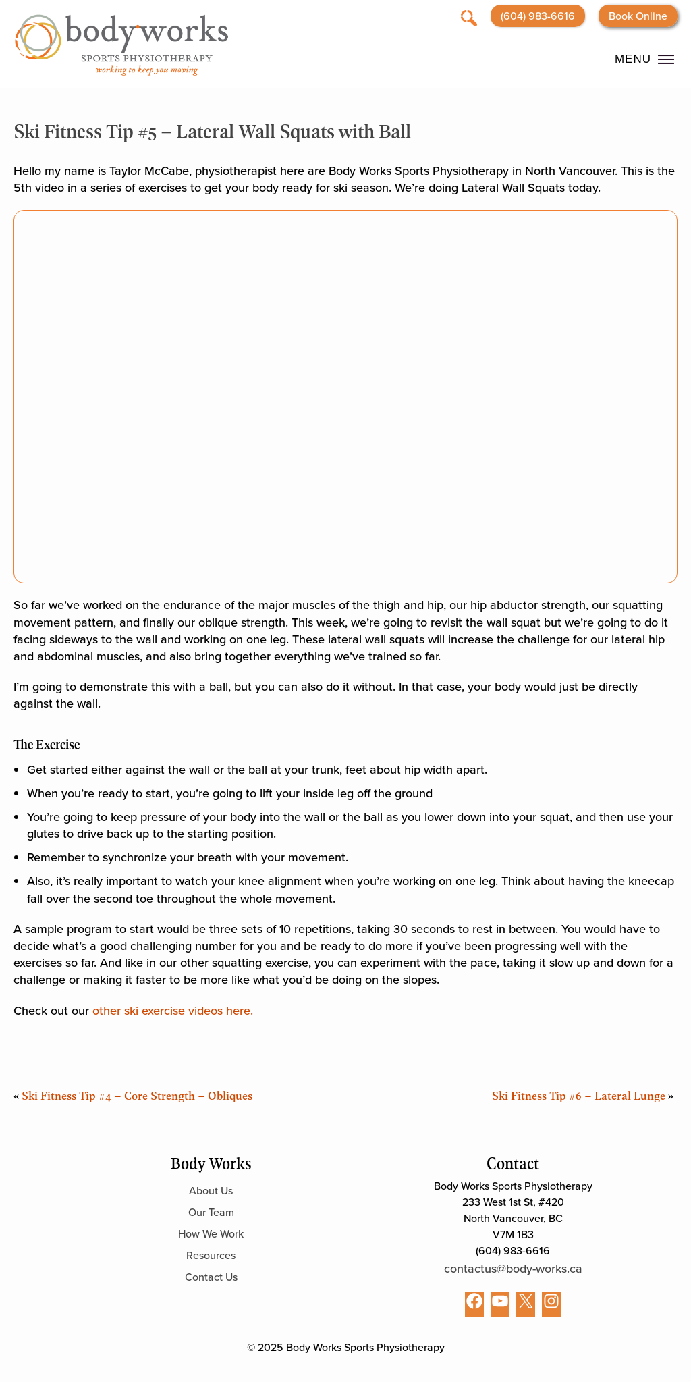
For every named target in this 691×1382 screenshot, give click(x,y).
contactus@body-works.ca (513, 1268)
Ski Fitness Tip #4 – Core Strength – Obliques (137, 1095)
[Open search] (469, 17)
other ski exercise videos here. (172, 1010)
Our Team (211, 1212)
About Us (211, 1190)
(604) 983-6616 (538, 16)
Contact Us (211, 1277)
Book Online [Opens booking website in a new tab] (638, 16)
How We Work (211, 1234)
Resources (211, 1255)
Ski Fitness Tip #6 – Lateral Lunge (578, 1095)
